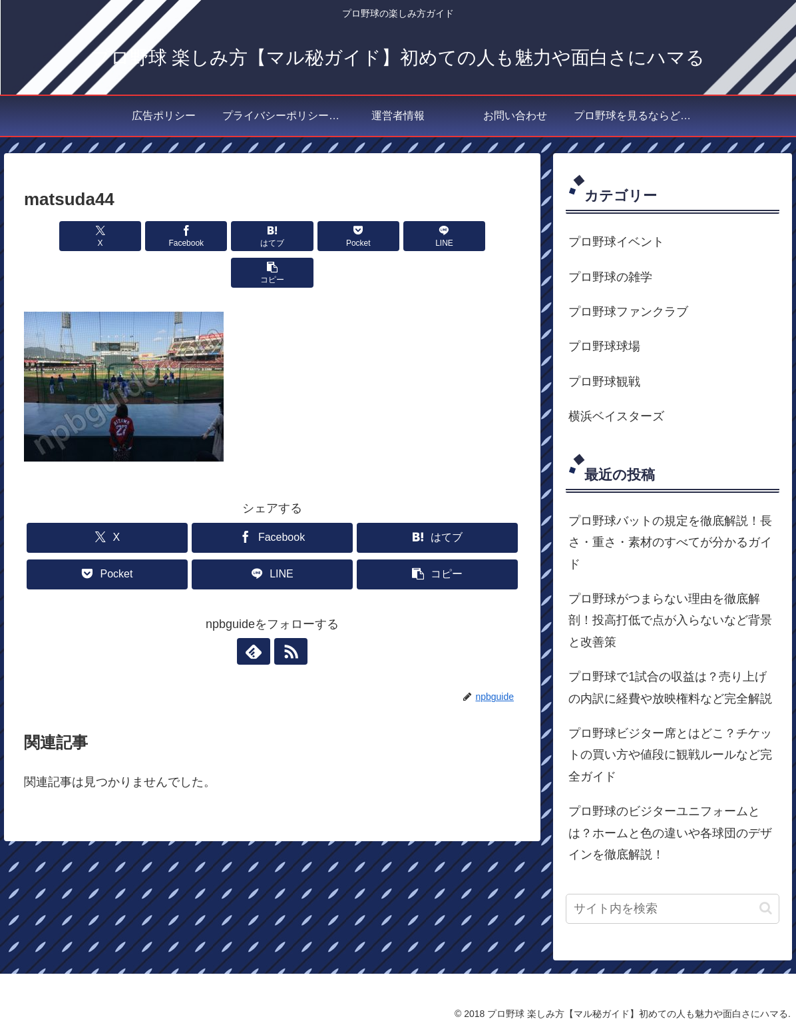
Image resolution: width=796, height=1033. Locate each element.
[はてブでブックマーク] (230, 236)
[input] (672, 909)
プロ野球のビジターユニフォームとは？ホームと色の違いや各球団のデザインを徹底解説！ (670, 833)
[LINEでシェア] (397, 236)
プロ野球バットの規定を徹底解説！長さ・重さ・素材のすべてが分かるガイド (670, 542)
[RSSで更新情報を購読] (287, 614)
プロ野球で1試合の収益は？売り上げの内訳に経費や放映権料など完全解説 (670, 687)
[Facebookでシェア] (146, 236)
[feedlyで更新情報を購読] (257, 614)
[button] (480, 236)
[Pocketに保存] (313, 236)
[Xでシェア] (63, 236)
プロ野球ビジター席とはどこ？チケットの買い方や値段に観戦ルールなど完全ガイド (670, 755)
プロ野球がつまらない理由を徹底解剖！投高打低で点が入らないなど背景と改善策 (670, 620)
